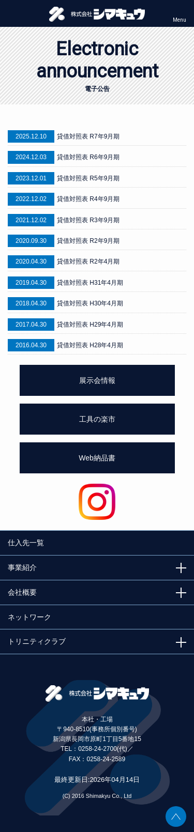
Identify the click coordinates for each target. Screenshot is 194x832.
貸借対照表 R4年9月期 (88, 199)
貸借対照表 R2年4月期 (88, 261)
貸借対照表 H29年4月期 (90, 324)
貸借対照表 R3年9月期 (88, 220)
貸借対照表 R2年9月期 (88, 240)
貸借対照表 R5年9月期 (88, 178)
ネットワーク (29, 617)
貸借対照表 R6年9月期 (88, 157)
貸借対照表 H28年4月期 (90, 345)
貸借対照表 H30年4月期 (90, 303)
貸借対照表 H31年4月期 (90, 282)
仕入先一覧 (26, 542)
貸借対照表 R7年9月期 (88, 136)
